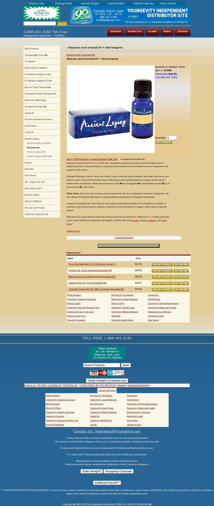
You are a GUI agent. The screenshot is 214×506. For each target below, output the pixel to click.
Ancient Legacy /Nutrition (39, 143)
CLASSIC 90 (54, 385)
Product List (134, 31)
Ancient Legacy (32, 139)
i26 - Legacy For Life (35, 182)
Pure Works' (30, 175)
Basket (167, 31)
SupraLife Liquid (156, 316)
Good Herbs (30, 126)
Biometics (29, 169)
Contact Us (30, 385)
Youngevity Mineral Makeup (124, 311)
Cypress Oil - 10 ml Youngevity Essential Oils (90, 270)
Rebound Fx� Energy (35, 100)
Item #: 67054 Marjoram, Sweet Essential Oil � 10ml (91, 159)
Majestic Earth (73, 303)
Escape (28, 163)
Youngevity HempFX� (35, 107)
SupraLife (29, 113)
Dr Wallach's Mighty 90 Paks (38, 81)
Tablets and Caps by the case (80, 311)
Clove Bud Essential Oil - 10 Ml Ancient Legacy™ (92, 264)
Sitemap (121, 385)
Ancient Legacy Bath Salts (39, 156)
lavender (135, 220)
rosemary (152, 220)
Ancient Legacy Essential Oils (80, 55)
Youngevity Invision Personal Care (83, 307)
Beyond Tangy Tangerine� (38, 87)
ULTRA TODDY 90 (88, 385)
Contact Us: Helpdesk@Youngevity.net (107, 431)
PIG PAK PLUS (108, 385)
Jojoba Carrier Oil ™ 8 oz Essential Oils (88, 283)
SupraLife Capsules (76, 320)
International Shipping (138, 385)
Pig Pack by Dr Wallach (36, 68)
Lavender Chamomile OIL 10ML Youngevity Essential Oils (96, 289)
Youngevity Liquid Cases (123, 307)
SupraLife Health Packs (122, 320)
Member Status (32, 195)
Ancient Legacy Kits (36, 152)
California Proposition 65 (36, 214)
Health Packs (154, 299)
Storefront (115, 31)
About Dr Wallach (33, 201)
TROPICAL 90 (70, 385)
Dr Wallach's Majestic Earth (38, 74)
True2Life (29, 132)
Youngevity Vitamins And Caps (81, 299)
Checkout (182, 31)
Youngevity (30, 61)
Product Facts (73, 231)
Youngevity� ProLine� (36, 55)
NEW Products (32, 49)
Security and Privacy (35, 208)
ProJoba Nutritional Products (38, 119)
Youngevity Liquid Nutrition (124, 299)
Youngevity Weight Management (40, 94)
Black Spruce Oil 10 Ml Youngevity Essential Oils (92, 277)
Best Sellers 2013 (33, 188)
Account (152, 31)
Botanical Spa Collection (159, 311)
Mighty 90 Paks (53, 408)
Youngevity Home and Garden (162, 307)
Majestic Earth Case (76, 316)
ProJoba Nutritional (55, 424)
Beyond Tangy (118, 303)
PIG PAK (41, 385)
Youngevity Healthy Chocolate (60, 412)
